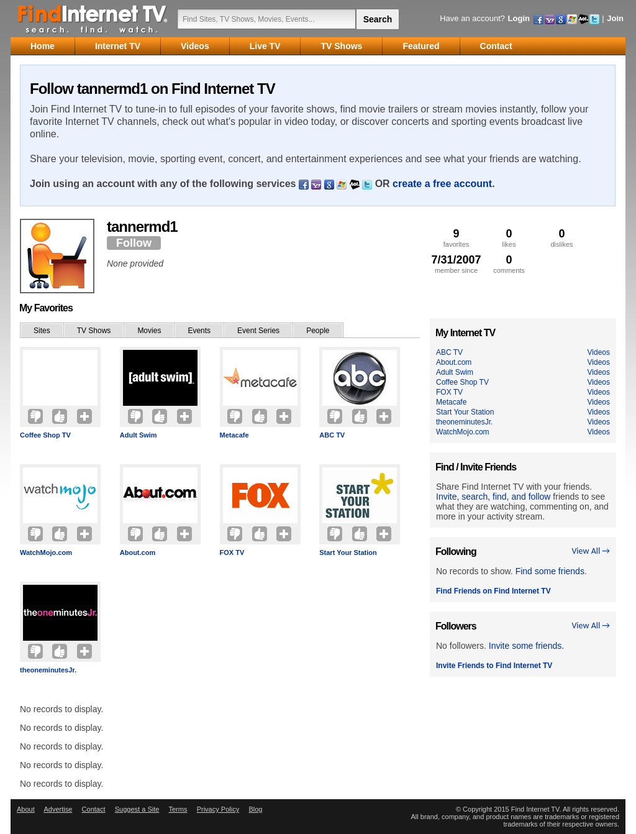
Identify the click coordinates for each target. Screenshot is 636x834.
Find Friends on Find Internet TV (493, 591)
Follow (134, 243)
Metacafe (234, 435)
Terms (177, 809)
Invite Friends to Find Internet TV (494, 665)
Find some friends (550, 571)
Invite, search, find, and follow (493, 497)
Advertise (57, 809)
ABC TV (332, 435)
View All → (590, 551)
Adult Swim (138, 435)
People (317, 330)
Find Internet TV (93, 18)
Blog (255, 809)
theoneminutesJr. (48, 670)
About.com (137, 552)
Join (615, 18)
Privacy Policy (218, 809)
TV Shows (94, 330)
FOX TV (232, 552)
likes (509, 237)
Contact (94, 809)
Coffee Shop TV (45, 435)
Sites (42, 330)
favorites (456, 237)
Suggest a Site (137, 809)
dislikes (561, 237)
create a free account (442, 183)
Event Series (258, 330)
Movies (149, 330)
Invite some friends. (526, 646)
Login (519, 18)
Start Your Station (348, 552)
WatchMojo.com (46, 552)
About (26, 809)
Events (199, 330)
